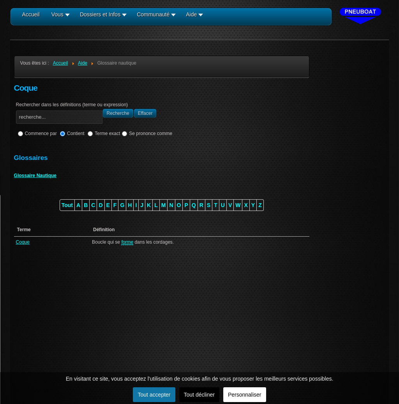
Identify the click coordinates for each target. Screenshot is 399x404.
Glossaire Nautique (35, 175)
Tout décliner (199, 395)
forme (127, 242)
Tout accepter (154, 395)
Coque (23, 242)
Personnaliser (244, 395)
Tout (67, 205)
